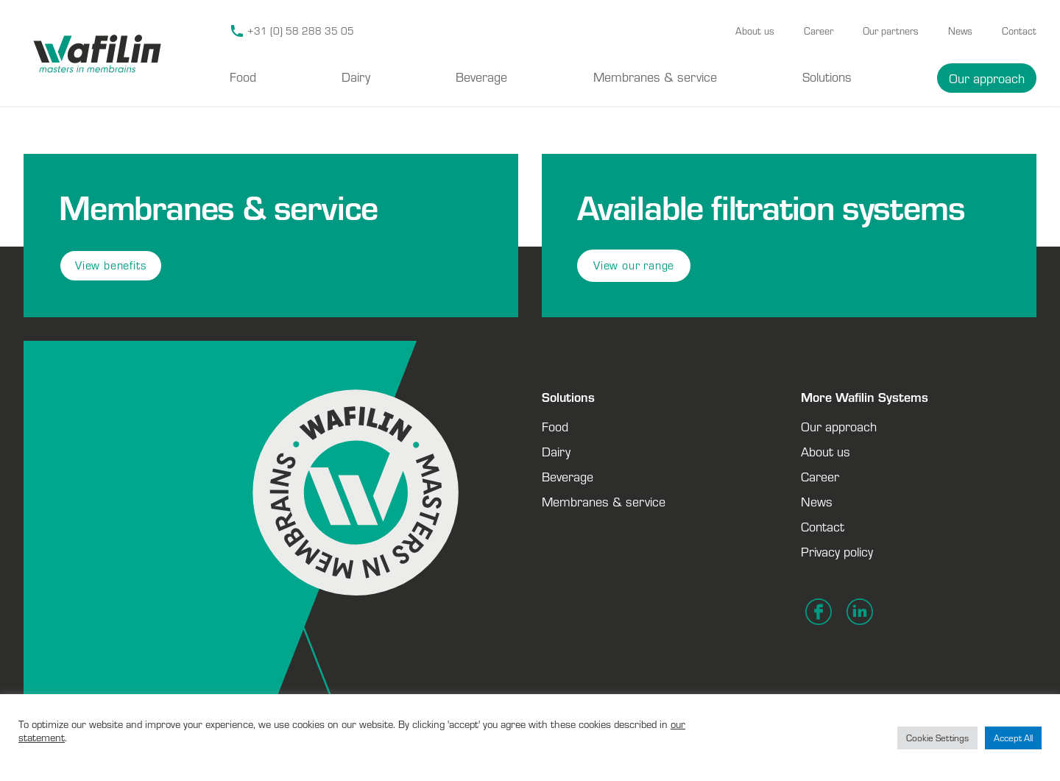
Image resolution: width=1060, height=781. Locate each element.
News (960, 31)
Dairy (356, 76)
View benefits (110, 265)
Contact (1019, 31)
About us (754, 31)
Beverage (481, 76)
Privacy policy (837, 551)
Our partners (891, 31)
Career (818, 31)
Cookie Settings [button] (937, 738)
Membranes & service (655, 76)
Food (243, 76)
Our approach (987, 78)
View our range (633, 265)
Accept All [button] (1013, 738)
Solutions (827, 76)
